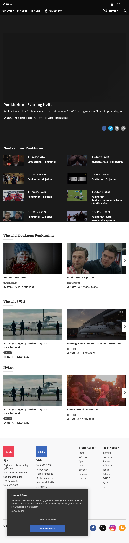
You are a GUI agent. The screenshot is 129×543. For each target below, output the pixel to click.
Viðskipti (83, 457)
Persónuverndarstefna (15, 473)
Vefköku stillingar (27, 528)
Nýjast (8, 367)
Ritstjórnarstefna (45, 478)
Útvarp (82, 478)
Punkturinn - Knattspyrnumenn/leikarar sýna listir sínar (106, 200)
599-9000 (13, 485)
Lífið (81, 466)
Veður (106, 470)
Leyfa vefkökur (67, 528)
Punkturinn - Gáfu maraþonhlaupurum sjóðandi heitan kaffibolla (105, 220)
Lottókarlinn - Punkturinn (42, 162)
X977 (105, 483)
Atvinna (107, 461)
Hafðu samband (44, 474)
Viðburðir (108, 466)
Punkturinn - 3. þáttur (40, 217)
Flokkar (22, 11)
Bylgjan (106, 474)
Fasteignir (108, 457)
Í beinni (35, 11)
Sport (82, 461)
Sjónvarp (83, 474)
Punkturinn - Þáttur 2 (16, 277)
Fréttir (8, 352)
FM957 (106, 478)
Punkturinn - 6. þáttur (40, 179)
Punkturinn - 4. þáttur (40, 197)
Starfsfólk (41, 487)
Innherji (107, 453)
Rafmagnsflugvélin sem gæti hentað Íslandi (94, 343)
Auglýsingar (42, 470)
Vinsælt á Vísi (14, 301)
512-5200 (46, 465)
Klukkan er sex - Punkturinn (107, 162)
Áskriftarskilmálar (45, 483)
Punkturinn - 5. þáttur (103, 179)
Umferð (40, 491)
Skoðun (83, 470)
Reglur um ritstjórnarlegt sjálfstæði (16, 467)
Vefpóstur (41, 495)
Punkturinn (61, 117)
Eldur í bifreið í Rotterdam (83, 409)
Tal (104, 487)
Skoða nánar (17, 520)
